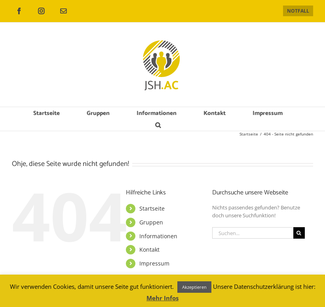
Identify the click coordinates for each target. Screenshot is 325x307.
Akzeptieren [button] (194, 287)
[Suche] (299, 233)
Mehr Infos (162, 298)
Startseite (152, 208)
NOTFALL (298, 11)
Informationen (158, 236)
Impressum (154, 263)
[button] (158, 125)
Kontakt (149, 249)
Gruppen (151, 222)
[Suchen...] (252, 233)
